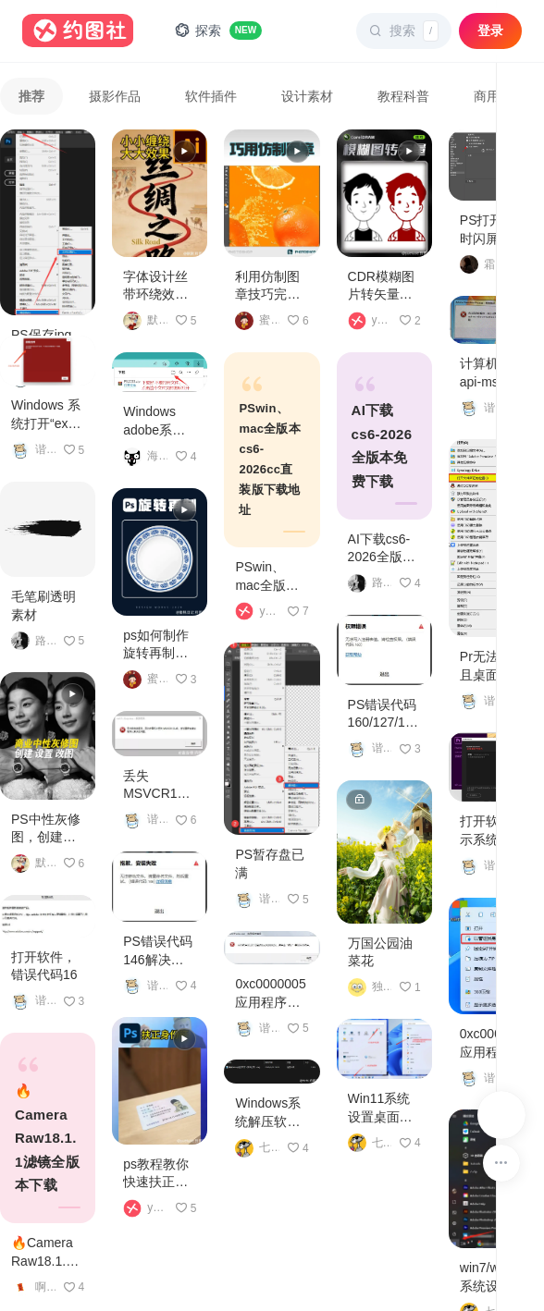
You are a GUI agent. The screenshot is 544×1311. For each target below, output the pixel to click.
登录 (490, 30)
